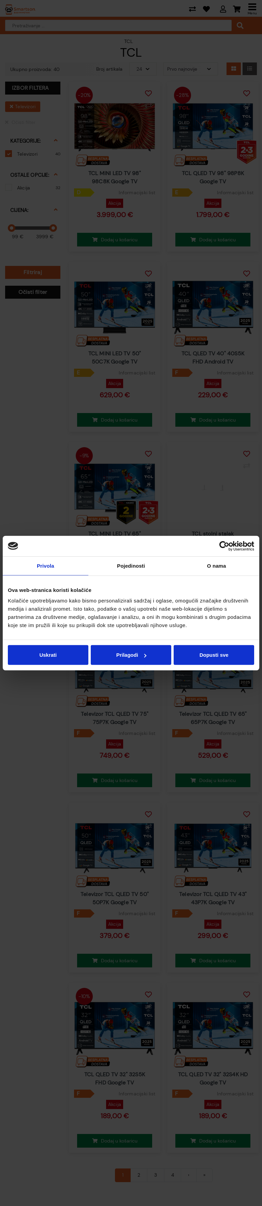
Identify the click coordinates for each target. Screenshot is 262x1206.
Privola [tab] (45, 565)
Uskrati (48, 655)
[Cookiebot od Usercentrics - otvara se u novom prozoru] (224, 546)
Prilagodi (131, 655)
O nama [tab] (216, 565)
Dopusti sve (214, 655)
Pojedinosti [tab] (131, 565)
